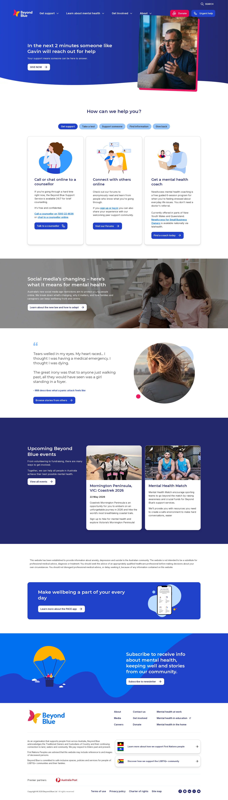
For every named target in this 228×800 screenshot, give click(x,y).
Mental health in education (174, 718)
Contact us (139, 711)
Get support (68, 126)
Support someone (112, 126)
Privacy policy (117, 791)
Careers (118, 724)
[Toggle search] (207, 4)
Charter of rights (138, 791)
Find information (139, 126)
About (117, 711)
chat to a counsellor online (53, 217)
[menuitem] (49, 13)
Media (117, 718)
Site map (157, 791)
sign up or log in (109, 208)
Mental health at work (169, 711)
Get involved (140, 718)
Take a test (88, 126)
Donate (137, 724)
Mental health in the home (171, 724)
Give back (161, 126)
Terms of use (98, 791)
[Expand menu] (57, 13)
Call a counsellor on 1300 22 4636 (54, 213)
